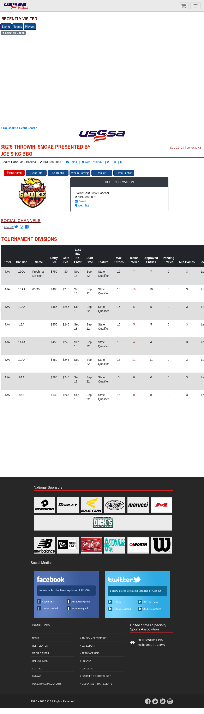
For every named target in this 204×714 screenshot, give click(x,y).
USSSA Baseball (122, 608)
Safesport (87, 646)
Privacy (86, 661)
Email (71, 162)
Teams (17, 26)
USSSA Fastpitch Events (96, 683)
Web (86, 162)
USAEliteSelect (150, 602)
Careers (86, 668)
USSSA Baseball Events (46, 683)
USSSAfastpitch (80, 608)
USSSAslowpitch (80, 601)
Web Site (82, 205)
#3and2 (98, 162)
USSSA (117, 602)
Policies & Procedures (95, 676)
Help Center (39, 646)
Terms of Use (89, 653)
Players (30, 26)
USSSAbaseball (50, 608)
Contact (37, 668)
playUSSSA (47, 601)
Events (6, 26)
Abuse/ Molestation (93, 638)
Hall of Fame (39, 661)
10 (134, 289)
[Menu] (195, 5)
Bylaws (36, 676)
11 (134, 359)
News (35, 638)
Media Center (40, 653)
